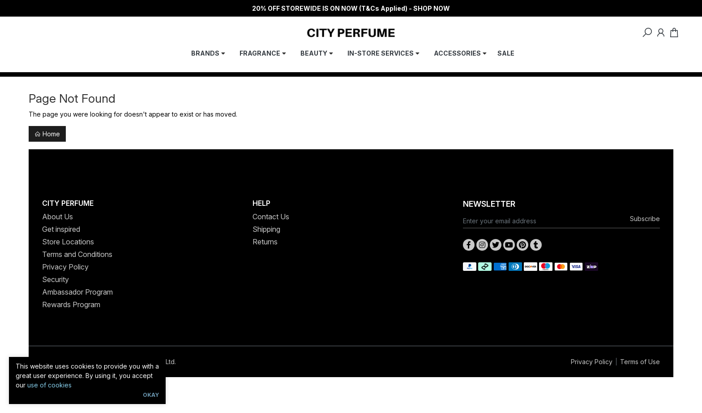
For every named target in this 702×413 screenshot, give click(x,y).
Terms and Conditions (77, 254)
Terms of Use (640, 361)
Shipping (266, 229)
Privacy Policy (65, 266)
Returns (265, 241)
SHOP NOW (431, 8)
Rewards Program (71, 304)
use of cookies (49, 385)
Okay (151, 394)
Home (47, 134)
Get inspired (61, 229)
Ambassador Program (77, 291)
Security (55, 279)
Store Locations (68, 241)
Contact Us (271, 216)
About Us (57, 216)
